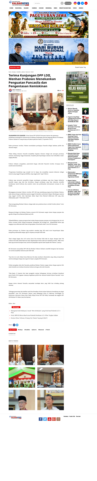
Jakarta (23, 72)
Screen (68, 3)
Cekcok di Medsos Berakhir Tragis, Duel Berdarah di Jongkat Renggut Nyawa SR (74, 192)
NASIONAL (18, 8)
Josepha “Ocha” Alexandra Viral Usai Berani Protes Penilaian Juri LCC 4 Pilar (74, 128)
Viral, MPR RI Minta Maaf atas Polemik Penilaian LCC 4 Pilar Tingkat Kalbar (34, 315)
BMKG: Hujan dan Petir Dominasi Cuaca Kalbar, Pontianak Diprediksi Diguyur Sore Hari (74, 138)
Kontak (78, 416)
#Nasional (41, 329)
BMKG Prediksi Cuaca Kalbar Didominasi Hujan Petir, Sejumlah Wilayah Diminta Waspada (74, 147)
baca (59, 90)
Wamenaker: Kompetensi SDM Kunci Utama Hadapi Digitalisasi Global (75, 174)
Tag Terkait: (12, 329)
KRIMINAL (49, 8)
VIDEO (75, 8)
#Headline (27, 329)
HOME (11, 8)
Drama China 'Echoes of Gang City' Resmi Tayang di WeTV (29, 318)
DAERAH (34, 8)
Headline (19, 72)
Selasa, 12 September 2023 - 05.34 (19, 90)
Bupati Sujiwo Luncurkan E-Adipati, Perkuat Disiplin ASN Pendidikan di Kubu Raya (74, 184)
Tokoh (32, 72)
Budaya (14, 72)
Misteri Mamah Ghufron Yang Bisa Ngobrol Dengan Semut (73, 111)
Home (10, 72)
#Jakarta (34, 329)
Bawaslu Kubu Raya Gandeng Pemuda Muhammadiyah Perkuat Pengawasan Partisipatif (74, 156)
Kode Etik (72, 416)
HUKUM (41, 8)
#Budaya (20, 329)
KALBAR (26, 8)
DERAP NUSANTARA (65, 8)
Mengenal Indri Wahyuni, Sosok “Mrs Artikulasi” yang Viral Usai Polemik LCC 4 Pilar (74, 166)
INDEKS (81, 8)
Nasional (28, 72)
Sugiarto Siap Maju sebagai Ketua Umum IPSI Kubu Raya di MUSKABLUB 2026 (74, 119)
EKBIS (55, 8)
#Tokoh (48, 329)
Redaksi (66, 416)
